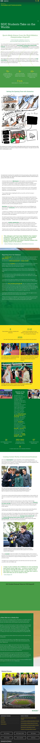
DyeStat (19, 414)
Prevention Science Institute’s (26, 516)
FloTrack (16, 416)
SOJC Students (6, 733)
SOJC (21, 428)
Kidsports (5, 517)
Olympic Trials (24, 260)
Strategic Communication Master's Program (28, 729)
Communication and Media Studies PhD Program (29, 723)
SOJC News (33, 737)
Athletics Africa (19, 415)
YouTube (19, 421)
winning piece (12, 207)
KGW (23, 435)
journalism (7, 554)
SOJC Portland (6, 737)
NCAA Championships (13, 260)
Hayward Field (25, 46)
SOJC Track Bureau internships (14, 283)
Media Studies (3, 721)
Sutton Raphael (9, 459)
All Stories (35, 710)
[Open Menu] (38, 1)
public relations (5, 258)
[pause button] (38, 21)
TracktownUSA (5, 518)
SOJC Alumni (33, 733)
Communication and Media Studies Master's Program (30, 721)
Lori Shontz (12, 263)
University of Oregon (6, 741)
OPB (20, 436)
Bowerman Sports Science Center (16, 517)
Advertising (4, 206)
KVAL (15, 436)
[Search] (36, 1)
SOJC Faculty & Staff (20, 733)
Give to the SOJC (20, 737)
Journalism (3, 719)
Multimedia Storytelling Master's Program (28, 727)
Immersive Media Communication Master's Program (30, 725)
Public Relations (3, 724)
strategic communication (13, 222)
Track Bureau (7, 257)
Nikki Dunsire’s (16, 181)
